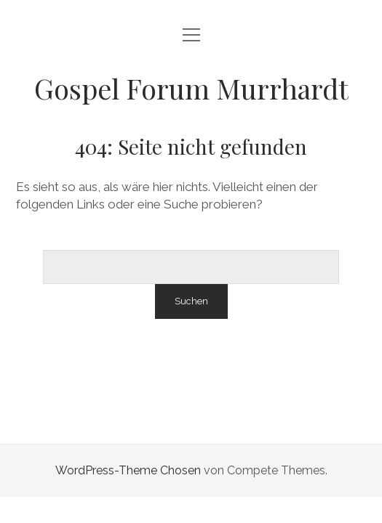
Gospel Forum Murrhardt (191, 88)
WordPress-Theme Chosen (128, 470)
